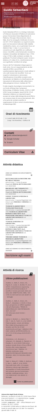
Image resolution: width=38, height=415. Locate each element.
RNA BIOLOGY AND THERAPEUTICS (17, 188)
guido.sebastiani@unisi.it (17, 135)
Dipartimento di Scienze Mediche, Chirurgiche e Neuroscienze (19, 13)
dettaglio (10, 297)
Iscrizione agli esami (18, 255)
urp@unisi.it (11, 402)
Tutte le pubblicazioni (25, 381)
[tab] (19, 174)
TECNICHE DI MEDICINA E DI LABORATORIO (14, 222)
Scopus (10, 142)
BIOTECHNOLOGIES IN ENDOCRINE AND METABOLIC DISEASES (18, 179)
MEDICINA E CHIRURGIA (21, 202)
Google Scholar (13, 139)
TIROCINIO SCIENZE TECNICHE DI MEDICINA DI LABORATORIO (16, 238)
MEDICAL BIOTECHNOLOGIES (22, 184)
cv (20, 152)
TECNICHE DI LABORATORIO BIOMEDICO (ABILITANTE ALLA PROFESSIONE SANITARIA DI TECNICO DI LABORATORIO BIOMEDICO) (18, 214)
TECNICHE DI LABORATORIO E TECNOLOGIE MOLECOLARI (15, 207)
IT (12, 4)
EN (16, 4)
